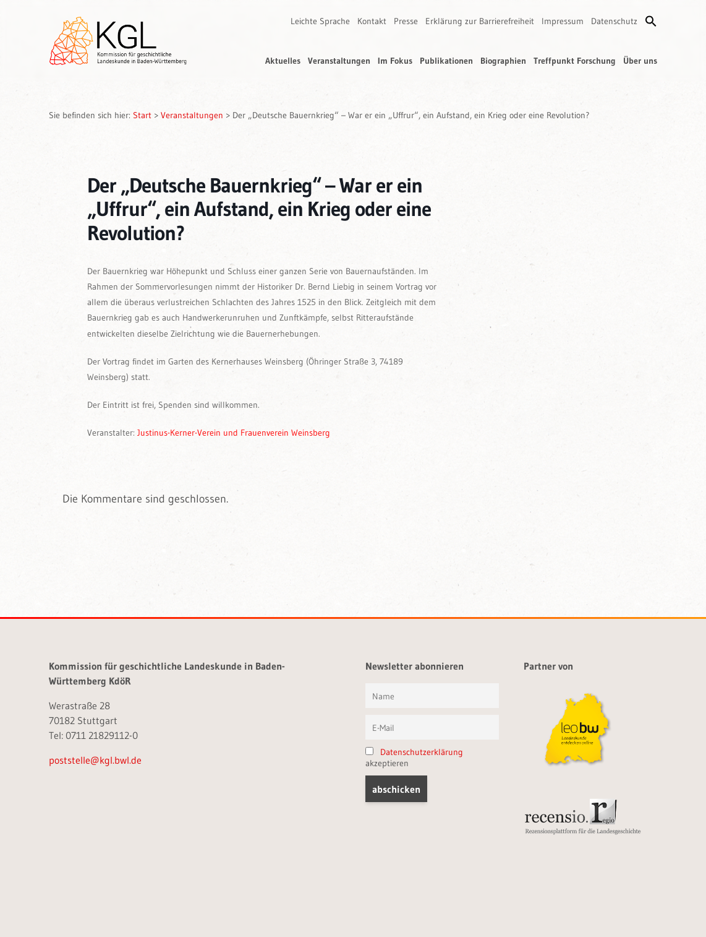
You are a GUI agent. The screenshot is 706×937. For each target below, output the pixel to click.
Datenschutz (614, 21)
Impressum (563, 21)
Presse (406, 21)
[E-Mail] (432, 727)
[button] (651, 21)
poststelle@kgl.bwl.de (95, 760)
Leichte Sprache (320, 21)
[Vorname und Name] (432, 695)
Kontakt (371, 21)
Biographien (503, 60)
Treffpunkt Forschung (575, 60)
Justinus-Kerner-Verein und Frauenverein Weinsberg (233, 432)
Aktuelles (282, 60)
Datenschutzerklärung (421, 752)
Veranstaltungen (339, 60)
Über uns (640, 60)
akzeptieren (414, 757)
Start (142, 115)
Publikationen (446, 60)
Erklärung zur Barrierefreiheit (479, 21)
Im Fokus (395, 60)
